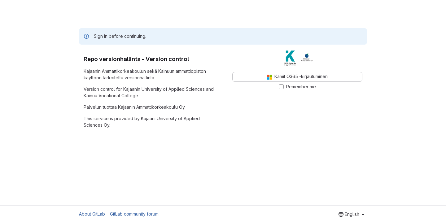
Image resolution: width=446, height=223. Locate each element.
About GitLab (92, 213)
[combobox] (351, 214)
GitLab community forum (134, 213)
